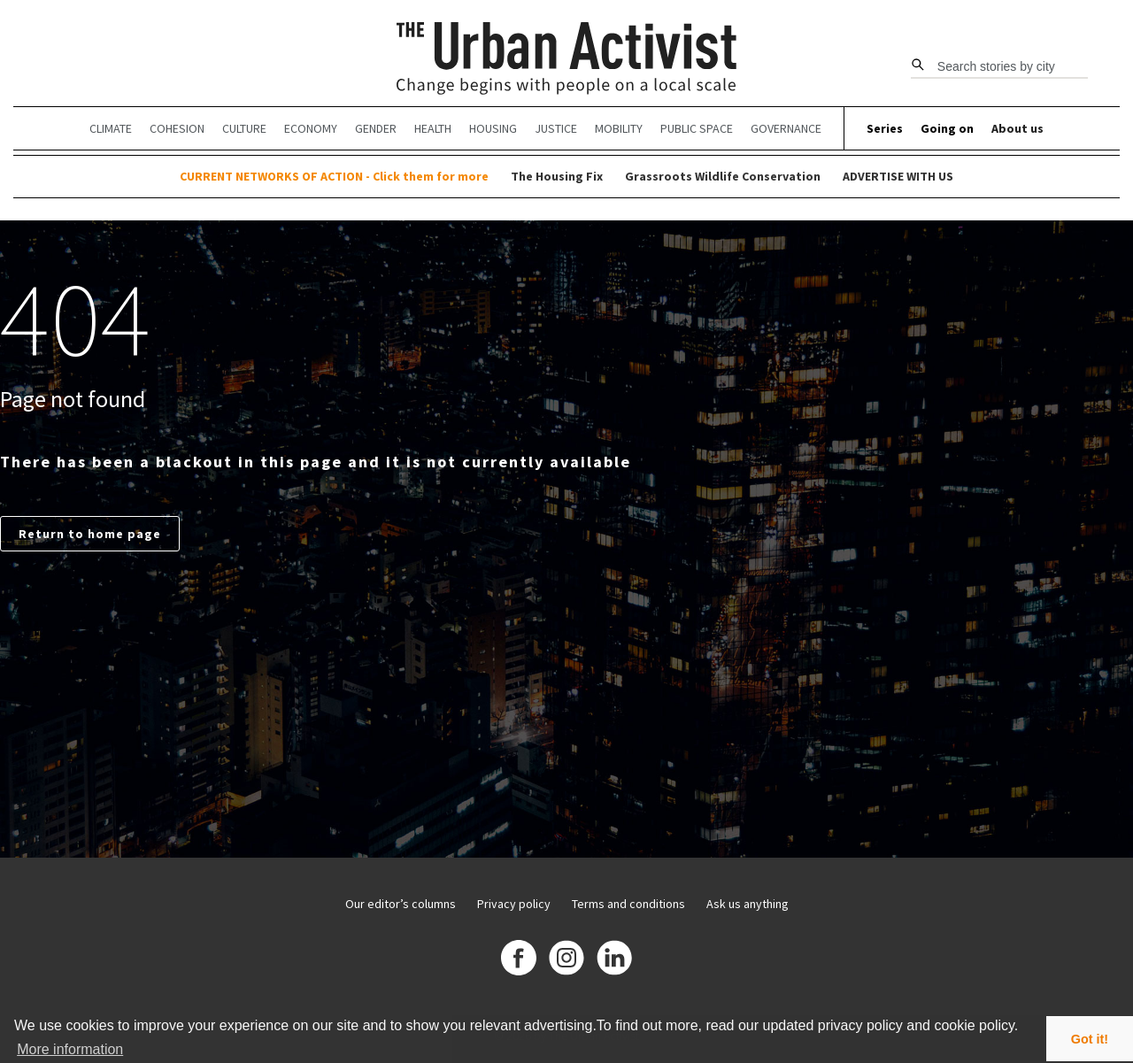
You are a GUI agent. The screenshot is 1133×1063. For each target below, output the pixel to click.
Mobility (619, 128)
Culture (244, 128)
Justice (556, 128)
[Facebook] (519, 960)
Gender (376, 128)
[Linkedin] (614, 960)
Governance (786, 128)
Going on (947, 128)
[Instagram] (566, 960)
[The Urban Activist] (567, 59)
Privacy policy (514, 904)
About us (1017, 128)
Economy (310, 128)
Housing (493, 128)
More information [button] (70, 1049)
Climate (110, 128)
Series (885, 128)
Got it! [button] (1089, 1039)
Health (432, 128)
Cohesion (177, 128)
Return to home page (90, 534)
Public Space (696, 128)
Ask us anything (747, 904)
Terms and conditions (628, 904)
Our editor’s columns (400, 904)
